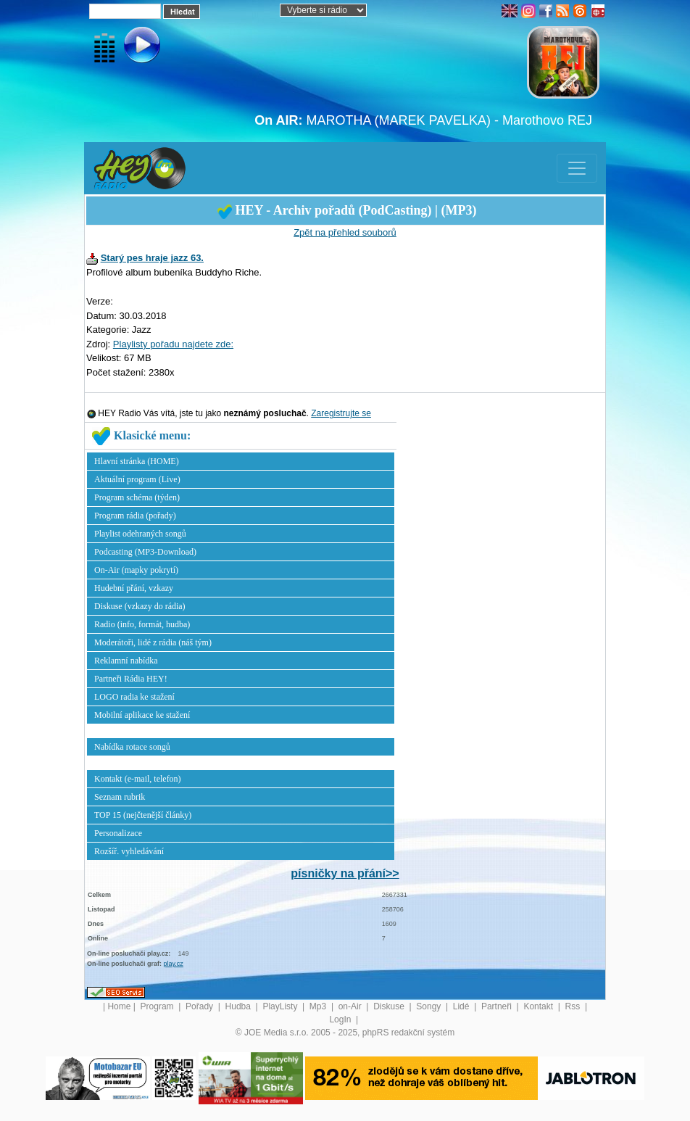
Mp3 (319, 1006)
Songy (429, 1006)
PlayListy (280, 1006)
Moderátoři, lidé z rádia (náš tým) (153, 642)
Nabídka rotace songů (132, 747)
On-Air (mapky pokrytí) (136, 570)
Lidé (462, 1006)
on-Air (351, 1006)
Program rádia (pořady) (135, 515)
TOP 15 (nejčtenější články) (142, 815)
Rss (574, 1006)
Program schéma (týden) (137, 497)
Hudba (239, 1006)
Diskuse (390, 1006)
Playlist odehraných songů (140, 534)
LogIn (341, 1019)
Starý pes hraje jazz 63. (152, 257)
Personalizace (118, 833)
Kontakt (539, 1006)
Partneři (497, 1006)
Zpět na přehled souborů (345, 232)
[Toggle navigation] (577, 168)
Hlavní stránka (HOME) (136, 461)
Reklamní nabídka (126, 660)
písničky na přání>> (345, 873)
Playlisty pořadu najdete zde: (173, 344)
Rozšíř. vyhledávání (129, 851)
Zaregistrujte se (341, 413)
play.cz (173, 963)
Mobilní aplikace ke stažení (142, 715)
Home (118, 1006)
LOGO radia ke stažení (134, 697)
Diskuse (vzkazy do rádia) (140, 606)
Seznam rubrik (119, 797)
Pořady (200, 1006)
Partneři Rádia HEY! (130, 679)
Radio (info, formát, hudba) (142, 624)
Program (158, 1006)
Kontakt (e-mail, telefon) (137, 779)
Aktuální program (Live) (137, 479)
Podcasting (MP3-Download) (145, 552)
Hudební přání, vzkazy (133, 588)
